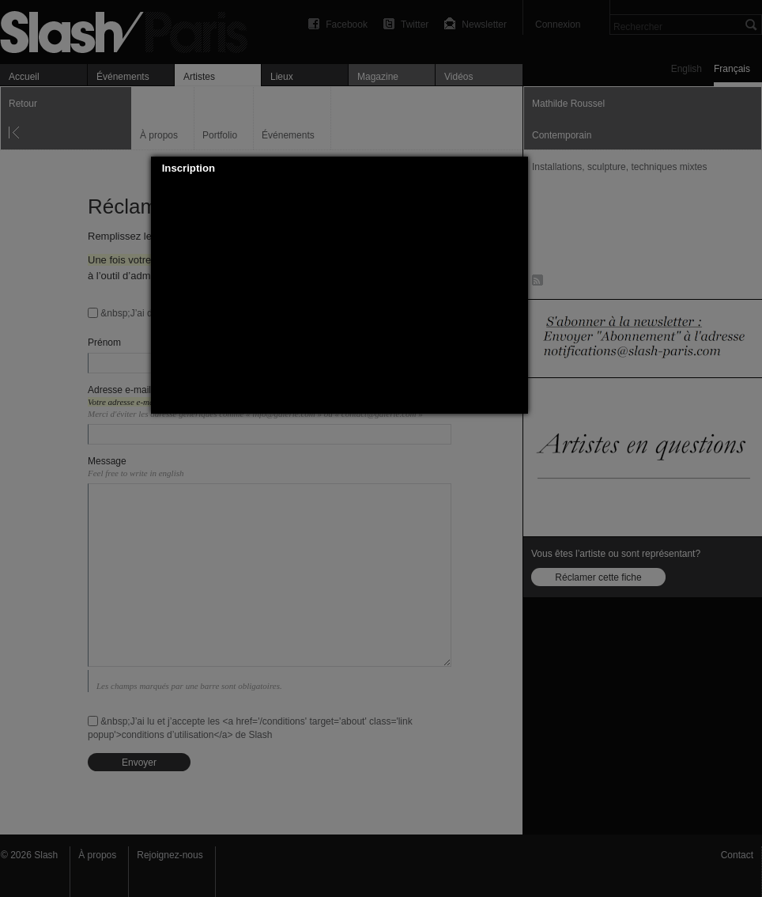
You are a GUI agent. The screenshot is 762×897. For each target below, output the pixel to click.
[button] (516, 168)
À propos (97, 855)
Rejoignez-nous (169, 855)
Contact (737, 855)
